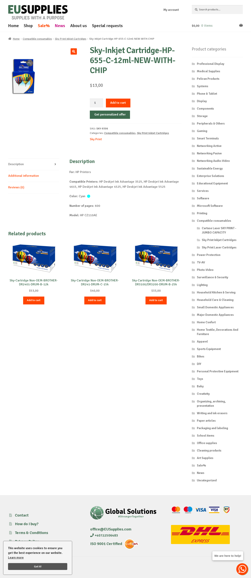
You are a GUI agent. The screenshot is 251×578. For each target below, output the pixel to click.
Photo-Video (205, 270)
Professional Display (210, 64)
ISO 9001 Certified (106, 543)
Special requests (107, 25)
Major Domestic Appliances (215, 315)
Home (13, 25)
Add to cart (118, 103)
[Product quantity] (96, 103)
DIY (199, 364)
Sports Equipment (209, 349)
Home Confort (206, 322)
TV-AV (201, 262)
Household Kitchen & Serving (216, 292)
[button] (74, 51)
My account (171, 10)
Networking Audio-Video (213, 161)
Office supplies (207, 443)
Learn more (16, 558)
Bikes (200, 356)
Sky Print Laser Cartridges (219, 247)
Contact (22, 515)
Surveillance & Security (212, 277)
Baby (200, 386)
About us (78, 25)
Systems (202, 86)
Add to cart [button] (33, 300)
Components (205, 109)
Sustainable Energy (210, 168)
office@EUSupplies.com (110, 529)
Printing (202, 213)
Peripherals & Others (211, 123)
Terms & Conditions (31, 532)
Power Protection (208, 255)
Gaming (202, 131)
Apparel (202, 342)
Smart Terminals (208, 138)
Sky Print (96, 139)
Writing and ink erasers (212, 413)
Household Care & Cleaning (215, 300)
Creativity (203, 394)
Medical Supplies (208, 71)
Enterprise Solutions (210, 176)
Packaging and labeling (212, 428)
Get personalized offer (110, 114)
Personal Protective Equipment (217, 371)
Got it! (38, 566)
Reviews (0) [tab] (16, 187)
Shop (28, 25)
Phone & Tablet (207, 94)
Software (203, 198)
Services (203, 191)
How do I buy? (26, 523)
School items (205, 436)
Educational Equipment (212, 183)
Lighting (202, 285)
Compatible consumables (37, 38)
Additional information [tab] (23, 176)
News (60, 25)
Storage (202, 116)
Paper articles (206, 421)
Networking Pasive (209, 153)
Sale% (44, 25)
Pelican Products (208, 79)
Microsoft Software (210, 206)
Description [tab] (16, 164)
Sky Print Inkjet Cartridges (70, 38)
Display (202, 101)
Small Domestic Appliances (215, 307)
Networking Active (209, 146)
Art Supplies (205, 458)
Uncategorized (207, 480)
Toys (200, 379)
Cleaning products (209, 451)
